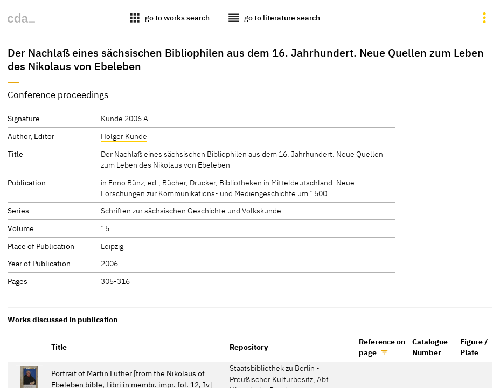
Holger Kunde (124, 136)
